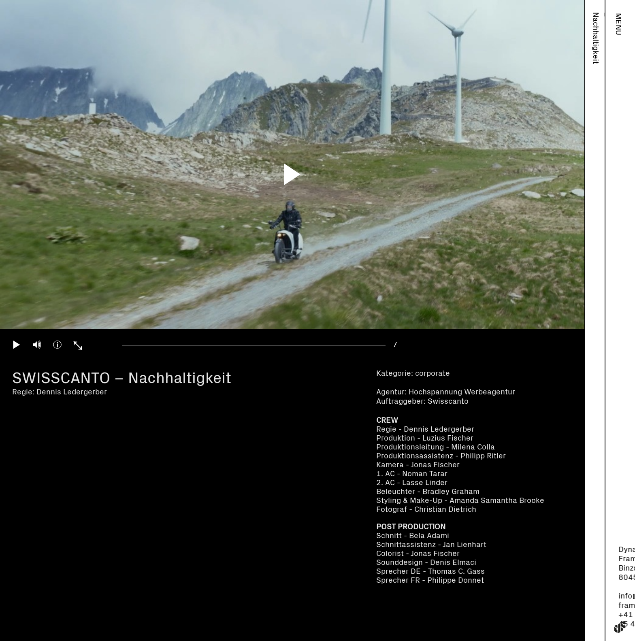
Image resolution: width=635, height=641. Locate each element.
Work (595, 22)
